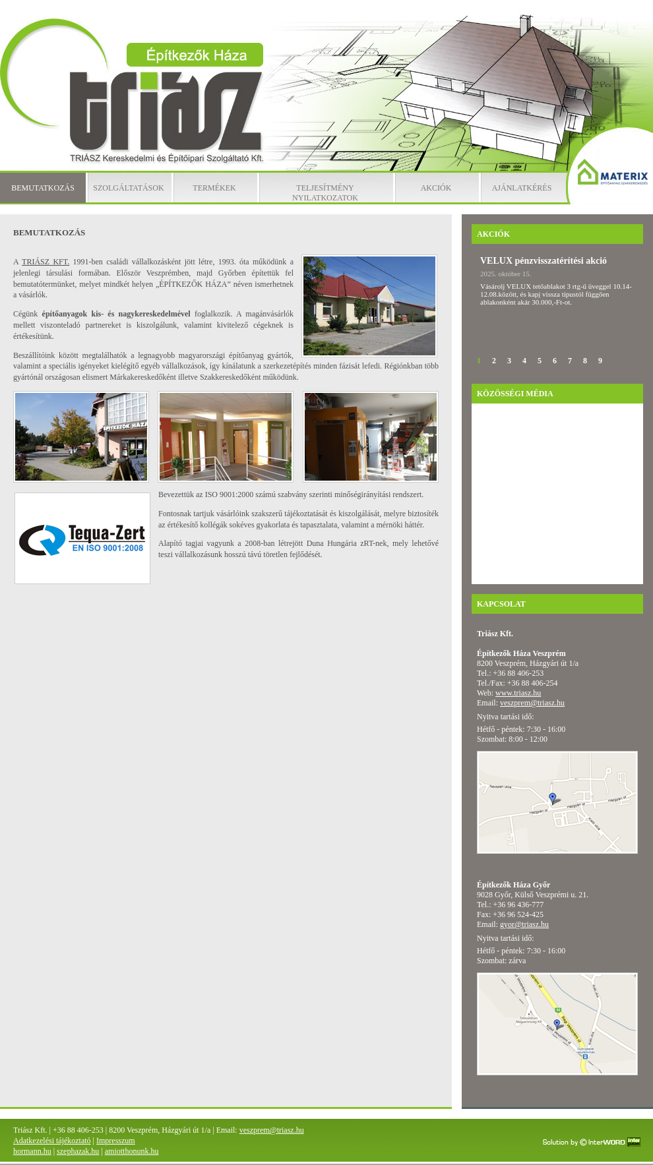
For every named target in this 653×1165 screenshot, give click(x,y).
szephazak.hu (78, 1151)
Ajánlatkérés (522, 188)
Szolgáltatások (128, 188)
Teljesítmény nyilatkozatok (325, 192)
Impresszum (115, 1140)
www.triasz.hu (518, 693)
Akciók (436, 188)
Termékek (214, 188)
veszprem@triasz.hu (532, 702)
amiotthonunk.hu (132, 1151)
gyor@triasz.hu (524, 924)
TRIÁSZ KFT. (45, 261)
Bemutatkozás (43, 188)
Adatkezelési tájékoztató (52, 1140)
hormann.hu (32, 1151)
